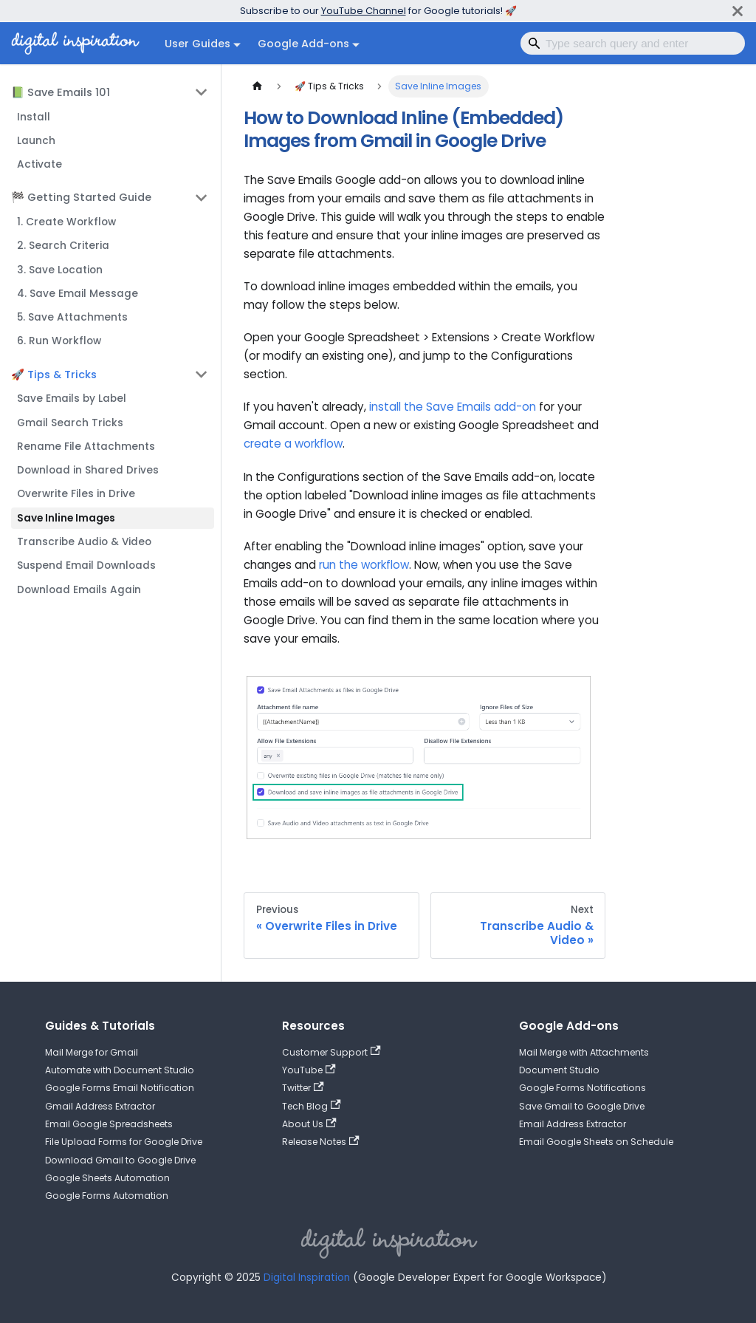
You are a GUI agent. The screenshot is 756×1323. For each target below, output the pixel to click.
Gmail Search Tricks (70, 423)
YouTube (309, 1070)
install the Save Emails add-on (452, 406)
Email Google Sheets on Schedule (596, 1141)
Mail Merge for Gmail (91, 1052)
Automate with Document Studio (119, 1070)
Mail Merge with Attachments (584, 1052)
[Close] (737, 10)
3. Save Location (60, 270)
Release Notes (321, 1141)
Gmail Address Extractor (100, 1106)
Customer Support (331, 1052)
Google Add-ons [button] (303, 43)
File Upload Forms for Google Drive (123, 1141)
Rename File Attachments (86, 447)
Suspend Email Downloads (86, 565)
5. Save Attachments (72, 317)
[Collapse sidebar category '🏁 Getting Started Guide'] (201, 197)
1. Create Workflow (66, 222)
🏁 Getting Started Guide (81, 197)
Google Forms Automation (106, 1195)
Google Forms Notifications (582, 1087)
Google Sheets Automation (107, 1178)
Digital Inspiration (307, 1278)
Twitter (303, 1087)
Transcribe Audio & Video (84, 542)
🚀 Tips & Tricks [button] (54, 374)
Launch (36, 141)
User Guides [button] (197, 43)
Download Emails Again (79, 590)
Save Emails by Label (71, 399)
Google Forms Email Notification (119, 1087)
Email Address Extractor (572, 1124)
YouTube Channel (363, 11)
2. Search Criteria (63, 246)
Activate (39, 164)
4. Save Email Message (77, 294)
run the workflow (364, 564)
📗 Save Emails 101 (60, 92)
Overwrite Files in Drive (76, 494)
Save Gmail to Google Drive (582, 1106)
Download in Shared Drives (88, 470)
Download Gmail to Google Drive (120, 1160)
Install (33, 117)
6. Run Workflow (59, 341)
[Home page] (257, 86)
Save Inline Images (66, 518)
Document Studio (559, 1070)
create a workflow (293, 443)
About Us (309, 1124)
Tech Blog (311, 1106)
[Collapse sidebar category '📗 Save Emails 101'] (201, 92)
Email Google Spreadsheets (109, 1124)
